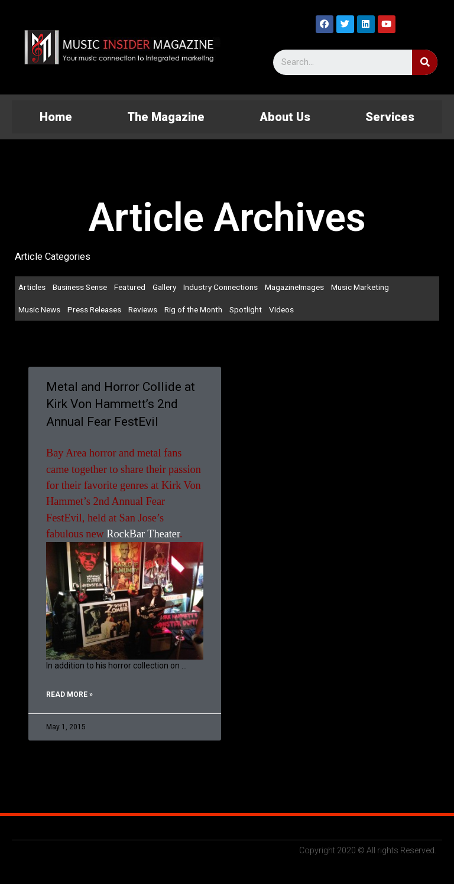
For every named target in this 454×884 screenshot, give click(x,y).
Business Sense (80, 287)
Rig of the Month (193, 309)
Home (56, 117)
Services (389, 117)
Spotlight (245, 309)
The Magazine (166, 117)
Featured (129, 287)
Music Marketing (360, 287)
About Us (285, 117)
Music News (39, 309)
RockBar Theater (143, 534)
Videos (281, 309)
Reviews (142, 309)
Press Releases (94, 309)
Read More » (69, 694)
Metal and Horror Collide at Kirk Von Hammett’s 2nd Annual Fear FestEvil (120, 404)
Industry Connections (220, 287)
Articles (32, 287)
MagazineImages (294, 287)
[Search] (424, 62)
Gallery (164, 287)
